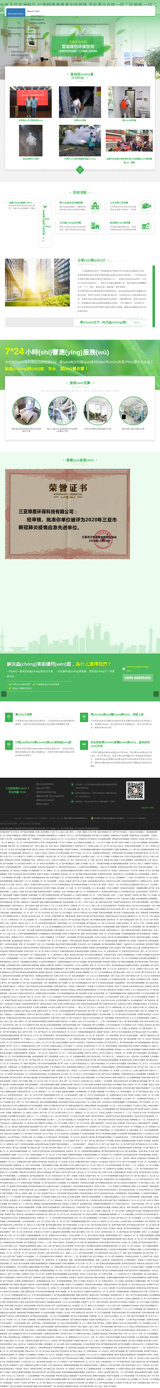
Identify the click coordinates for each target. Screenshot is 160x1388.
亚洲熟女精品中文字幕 (118, 1095)
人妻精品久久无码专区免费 (109, 1365)
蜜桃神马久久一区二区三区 (137, 916)
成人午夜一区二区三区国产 (15, 1235)
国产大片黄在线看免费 (131, 1197)
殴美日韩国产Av (119, 1078)
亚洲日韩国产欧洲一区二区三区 (146, 853)
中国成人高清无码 (145, 1025)
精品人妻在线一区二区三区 (132, 1239)
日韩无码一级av (76, 1327)
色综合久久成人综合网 (62, 1239)
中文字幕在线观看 (148, 993)
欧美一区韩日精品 (87, 878)
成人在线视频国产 (42, 1190)
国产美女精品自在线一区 (101, 1225)
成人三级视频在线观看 (92, 1369)
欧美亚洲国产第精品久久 (76, 1067)
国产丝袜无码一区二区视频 (53, 1099)
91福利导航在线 (117, 1260)
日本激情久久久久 (47, 1116)
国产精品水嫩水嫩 (30, 1078)
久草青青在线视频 (27, 1144)
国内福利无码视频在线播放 (25, 1169)
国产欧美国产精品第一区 (46, 1362)
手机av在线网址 (92, 1214)
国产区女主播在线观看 (79, 1316)
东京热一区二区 (56, 1190)
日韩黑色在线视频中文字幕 (126, 1067)
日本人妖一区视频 (93, 1211)
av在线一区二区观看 (129, 1242)
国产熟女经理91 (16, 1078)
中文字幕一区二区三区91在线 (24, 1253)
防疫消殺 (31, 42)
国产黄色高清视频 (32, 1270)
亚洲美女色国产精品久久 (111, 892)
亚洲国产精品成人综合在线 (115, 916)
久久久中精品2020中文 (140, 990)
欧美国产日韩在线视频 (112, 1099)
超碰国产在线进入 (104, 1032)
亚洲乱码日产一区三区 (126, 969)
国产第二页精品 (88, 1330)
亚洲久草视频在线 (13, 835)
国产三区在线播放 (129, 1162)
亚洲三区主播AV (110, 1386)
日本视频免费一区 (82, 1092)
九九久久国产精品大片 (104, 1330)
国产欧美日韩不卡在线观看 (55, 1183)
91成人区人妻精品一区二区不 (63, 860)
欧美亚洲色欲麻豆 (7, 1369)
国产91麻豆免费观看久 (141, 902)
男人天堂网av (67, 842)
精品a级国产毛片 (36, 1127)
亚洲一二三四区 (75, 832)
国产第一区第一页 (64, 1063)
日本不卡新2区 (6, 1148)
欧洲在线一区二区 (68, 874)
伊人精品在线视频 (48, 1313)
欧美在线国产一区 (57, 878)
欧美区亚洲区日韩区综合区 (109, 1242)
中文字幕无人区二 (108, 1056)
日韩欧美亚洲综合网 (46, 1039)
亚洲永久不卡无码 (81, 1085)
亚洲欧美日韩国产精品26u (57, 1021)
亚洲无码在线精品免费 (89, 1004)
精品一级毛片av (19, 1344)
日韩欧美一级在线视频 (15, 1348)
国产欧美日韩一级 (81, 1200)
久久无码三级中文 (62, 906)
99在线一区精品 (134, 1095)
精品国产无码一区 (126, 1176)
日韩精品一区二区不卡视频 (138, 1302)
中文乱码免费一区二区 (78, 1235)
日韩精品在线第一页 (41, 955)
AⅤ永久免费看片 (112, 888)
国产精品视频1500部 (23, 849)
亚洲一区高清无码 (15, 874)
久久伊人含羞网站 (82, 965)
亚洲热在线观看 (111, 941)
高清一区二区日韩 (43, 916)
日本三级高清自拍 (55, 1365)
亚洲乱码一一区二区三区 (38, 1053)
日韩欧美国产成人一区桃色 (64, 986)
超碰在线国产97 (144, 1123)
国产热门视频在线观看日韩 (72, 1106)
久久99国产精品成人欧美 (125, 1369)
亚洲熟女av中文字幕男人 (58, 1235)
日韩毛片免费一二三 (110, 1274)
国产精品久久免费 (29, 1011)
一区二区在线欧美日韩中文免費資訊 (49, 1256)
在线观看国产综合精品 (130, 1306)
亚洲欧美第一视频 (65, 1260)
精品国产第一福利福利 (95, 1379)
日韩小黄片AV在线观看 (135, 1316)
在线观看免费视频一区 (49, 1270)
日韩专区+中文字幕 (150, 1365)
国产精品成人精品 (146, 1092)
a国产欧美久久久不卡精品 (124, 1327)
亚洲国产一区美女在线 (9, 955)
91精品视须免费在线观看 (111, 1239)
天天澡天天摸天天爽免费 (115, 1123)
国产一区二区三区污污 (149, 951)
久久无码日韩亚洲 (112, 997)
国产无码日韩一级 (152, 1221)
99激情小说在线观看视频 (98, 948)
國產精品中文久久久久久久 (79, 1337)
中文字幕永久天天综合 (107, 1218)
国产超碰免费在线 (91, 1242)
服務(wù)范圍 (34, 28)
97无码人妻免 (8, 1309)
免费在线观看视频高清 (39, 1263)
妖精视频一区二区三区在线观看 (44, 881)
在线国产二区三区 (88, 1302)
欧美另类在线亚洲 (99, 1088)
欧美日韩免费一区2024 (77, 1274)
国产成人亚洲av (38, 849)
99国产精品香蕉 (30, 1063)
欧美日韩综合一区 (20, 927)
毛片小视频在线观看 (150, 1246)
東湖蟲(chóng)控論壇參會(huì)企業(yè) (107, 818)
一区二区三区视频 (103, 857)
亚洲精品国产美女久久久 (139, 885)
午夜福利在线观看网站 (27, 1246)
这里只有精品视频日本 (51, 1049)
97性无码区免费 (129, 1088)
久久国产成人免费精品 (32, 1204)
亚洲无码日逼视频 (61, 1211)
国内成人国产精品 (77, 955)
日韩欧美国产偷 (58, 916)
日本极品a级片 (66, 1186)
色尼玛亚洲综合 (6, 1344)
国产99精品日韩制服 (79, 885)
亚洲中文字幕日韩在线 (41, 1151)
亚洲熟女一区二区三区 (53, 1014)
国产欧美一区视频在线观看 (124, 913)
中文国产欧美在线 (85, 1376)
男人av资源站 (152, 1032)
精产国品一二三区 (132, 1169)
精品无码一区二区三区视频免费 (98, 1313)
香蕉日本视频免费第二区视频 (30, 1207)
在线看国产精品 (86, 1204)
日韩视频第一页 (50, 1344)
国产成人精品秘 (74, 920)
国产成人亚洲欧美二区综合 (68, 1249)
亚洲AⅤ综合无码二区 (18, 1071)
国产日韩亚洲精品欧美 (76, 1379)
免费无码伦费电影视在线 (86, 990)
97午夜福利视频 (9, 1176)
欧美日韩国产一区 (24, 1179)
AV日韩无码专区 (38, 1379)
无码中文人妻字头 (91, 1053)
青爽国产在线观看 (20, 895)
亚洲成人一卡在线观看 (104, 1081)
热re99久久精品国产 (77, 1042)
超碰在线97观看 (133, 993)
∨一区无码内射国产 (78, 1144)
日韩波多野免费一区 (53, 842)
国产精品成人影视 (139, 1032)
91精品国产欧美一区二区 (87, 1120)
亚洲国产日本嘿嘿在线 (121, 1186)
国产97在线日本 (75, 1018)
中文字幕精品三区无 (128, 1025)
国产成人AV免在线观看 (129, 1035)
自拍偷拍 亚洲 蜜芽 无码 (87, 1190)
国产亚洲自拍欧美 (147, 1169)
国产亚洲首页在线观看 (79, 948)
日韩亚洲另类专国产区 (30, 1004)
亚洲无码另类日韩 (122, 1018)
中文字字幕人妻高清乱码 (106, 990)
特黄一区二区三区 (59, 1221)
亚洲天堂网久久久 (143, 1330)
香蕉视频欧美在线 (135, 1134)
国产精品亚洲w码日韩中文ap (112, 1151)
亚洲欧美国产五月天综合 (9, 832)
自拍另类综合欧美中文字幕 (85, 1060)
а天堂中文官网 (34, 927)
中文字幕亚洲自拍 (123, 1362)
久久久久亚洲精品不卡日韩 (57, 997)
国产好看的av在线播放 (31, 1197)
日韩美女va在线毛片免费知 (64, 972)
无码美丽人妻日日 (125, 906)
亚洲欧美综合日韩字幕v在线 (147, 1288)
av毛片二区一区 (66, 1056)
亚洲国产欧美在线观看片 (59, 1144)
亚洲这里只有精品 (110, 962)
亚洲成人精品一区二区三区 (98, 846)
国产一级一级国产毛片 (110, 1144)
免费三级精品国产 (97, 1123)
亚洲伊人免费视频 (28, 1320)
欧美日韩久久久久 (58, 1253)
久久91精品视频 (127, 1214)
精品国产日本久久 (49, 1193)
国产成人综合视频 (19, 1148)
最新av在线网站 (60, 1088)
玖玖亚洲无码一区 (141, 878)
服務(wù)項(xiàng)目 (32, 34)
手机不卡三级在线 (121, 986)
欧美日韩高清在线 (35, 888)
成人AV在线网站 (61, 1277)
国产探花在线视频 (86, 1253)
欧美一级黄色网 (34, 1277)
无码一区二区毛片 (93, 1232)
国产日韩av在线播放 (60, 1042)
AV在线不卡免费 (54, 1007)
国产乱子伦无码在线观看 (32, 1334)
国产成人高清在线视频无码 (135, 1277)
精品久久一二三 (33, 1116)
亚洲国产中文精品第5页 (64, 965)
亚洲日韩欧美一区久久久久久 (65, 930)
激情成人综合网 (99, 930)
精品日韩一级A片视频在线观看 (94, 920)
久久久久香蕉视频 (135, 1309)
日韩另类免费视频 (42, 1285)
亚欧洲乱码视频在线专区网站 (71, 871)
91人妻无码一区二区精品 (107, 871)
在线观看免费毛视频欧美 (90, 1151)
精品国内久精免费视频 (61, 1232)
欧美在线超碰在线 (58, 1151)
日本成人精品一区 (94, 1274)
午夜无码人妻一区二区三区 (55, 857)
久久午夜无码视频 (127, 1376)
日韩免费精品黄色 (43, 1320)
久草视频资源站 (120, 1193)
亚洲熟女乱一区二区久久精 (89, 1109)
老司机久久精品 (143, 1358)
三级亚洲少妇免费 (32, 1341)
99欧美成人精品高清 (145, 1263)
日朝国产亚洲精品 (28, 835)
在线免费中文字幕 (86, 993)
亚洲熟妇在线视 (66, 1085)
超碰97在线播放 (95, 1085)
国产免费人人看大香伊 (22, 878)
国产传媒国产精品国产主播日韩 (22, 1285)
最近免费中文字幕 (67, 1165)
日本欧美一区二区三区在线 (86, 1172)
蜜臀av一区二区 (53, 871)
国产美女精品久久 (83, 1169)
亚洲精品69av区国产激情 (16, 1018)
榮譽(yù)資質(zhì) (37, 20)
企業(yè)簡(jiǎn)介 (37, 16)
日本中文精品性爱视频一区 (70, 1323)
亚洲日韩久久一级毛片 (94, 1372)
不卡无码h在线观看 (87, 1134)
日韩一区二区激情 (152, 1204)
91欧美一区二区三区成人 (110, 1221)
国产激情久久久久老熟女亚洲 (54, 1383)
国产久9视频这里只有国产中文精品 (33, 1365)
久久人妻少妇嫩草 (98, 888)
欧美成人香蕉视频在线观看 (125, 1141)
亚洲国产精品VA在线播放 (46, 993)
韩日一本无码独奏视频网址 (62, 1281)
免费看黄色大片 (28, 1337)
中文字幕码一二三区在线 (72, 1046)
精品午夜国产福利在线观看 (66, 944)
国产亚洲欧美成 (25, 1249)
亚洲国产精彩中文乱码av (40, 885)
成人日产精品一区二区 (51, 1134)
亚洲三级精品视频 (88, 1078)
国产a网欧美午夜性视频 (138, 1081)
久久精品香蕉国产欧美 (91, 1344)
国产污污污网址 (80, 1281)
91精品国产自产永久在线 (94, 997)
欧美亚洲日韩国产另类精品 (10, 1011)
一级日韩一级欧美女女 (147, 1035)
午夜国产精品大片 (122, 1204)
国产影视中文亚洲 (150, 1341)
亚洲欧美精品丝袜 (67, 951)
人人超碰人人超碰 (17, 892)
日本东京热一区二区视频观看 (89, 944)
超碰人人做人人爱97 (91, 1327)
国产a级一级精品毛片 (21, 902)
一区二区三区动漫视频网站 (51, 927)
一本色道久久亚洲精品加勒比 (93, 899)
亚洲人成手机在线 (93, 1056)
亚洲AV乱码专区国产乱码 (127, 867)
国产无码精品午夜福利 (89, 1365)
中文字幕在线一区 (34, 1071)
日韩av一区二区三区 (43, 1042)
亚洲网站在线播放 (75, 1155)
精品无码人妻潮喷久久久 (14, 1134)
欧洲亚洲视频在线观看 (119, 864)
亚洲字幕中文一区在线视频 (123, 874)
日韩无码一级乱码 (17, 923)
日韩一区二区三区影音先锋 (22, 1232)
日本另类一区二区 (56, 1109)
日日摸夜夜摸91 (132, 1102)
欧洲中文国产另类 (13, 1130)
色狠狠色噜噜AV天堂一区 (53, 1095)
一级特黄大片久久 (94, 1144)
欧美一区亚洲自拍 (104, 1102)
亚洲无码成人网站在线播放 (95, 1277)
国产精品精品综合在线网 (121, 965)
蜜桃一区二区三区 (110, 969)
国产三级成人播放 (62, 1309)
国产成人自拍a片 (117, 846)
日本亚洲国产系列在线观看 (62, 1218)
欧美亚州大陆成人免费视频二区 (128, 1120)
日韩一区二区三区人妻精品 (57, 941)
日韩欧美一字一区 (77, 906)
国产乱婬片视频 (31, 892)
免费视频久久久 (126, 849)
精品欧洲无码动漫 (42, 1144)
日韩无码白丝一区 (59, 1176)
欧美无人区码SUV (52, 951)
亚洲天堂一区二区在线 (108, 1148)
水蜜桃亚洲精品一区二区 (19, 913)
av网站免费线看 (90, 1106)
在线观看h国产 (120, 983)
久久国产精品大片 (71, 1109)
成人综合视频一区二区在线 (137, 1379)
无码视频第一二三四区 (124, 878)
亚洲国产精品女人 (10, 986)
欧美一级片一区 (18, 1102)
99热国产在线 (10, 1214)
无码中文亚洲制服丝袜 (126, 955)
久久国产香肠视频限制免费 (26, 934)
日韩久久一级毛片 (23, 885)
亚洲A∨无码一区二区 (62, 976)
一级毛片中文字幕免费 (107, 867)
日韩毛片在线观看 (39, 1179)
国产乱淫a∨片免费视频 (111, 1074)
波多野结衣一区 (113, 920)
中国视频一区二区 (141, 1127)
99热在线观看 (137, 1274)
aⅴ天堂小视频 (61, 1155)
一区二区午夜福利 (39, 941)
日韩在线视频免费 (66, 1011)
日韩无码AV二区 (16, 1063)
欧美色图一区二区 (79, 1306)
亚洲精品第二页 (14, 1067)
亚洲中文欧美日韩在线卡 (95, 1116)
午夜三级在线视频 (48, 1376)
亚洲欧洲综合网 (73, 857)
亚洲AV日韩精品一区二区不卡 (128, 923)
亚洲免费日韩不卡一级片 (120, 1295)
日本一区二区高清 (43, 1221)
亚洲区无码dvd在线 (39, 1162)
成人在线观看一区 (30, 920)
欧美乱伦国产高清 (110, 1200)
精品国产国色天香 (111, 1372)
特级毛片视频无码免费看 (21, 1372)
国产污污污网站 (14, 1274)
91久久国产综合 (9, 1256)
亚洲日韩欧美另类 (125, 1046)
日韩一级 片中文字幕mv (32, 1099)
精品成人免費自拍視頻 (20, 1127)
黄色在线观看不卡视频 (110, 849)
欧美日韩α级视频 (45, 986)
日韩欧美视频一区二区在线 (57, 1330)
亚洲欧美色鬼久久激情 (15, 1302)
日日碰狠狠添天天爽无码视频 (49, 934)
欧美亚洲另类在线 (15, 1095)
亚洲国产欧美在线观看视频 (56, 1274)
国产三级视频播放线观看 (76, 1221)
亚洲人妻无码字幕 (39, 1372)
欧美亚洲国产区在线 (66, 1102)
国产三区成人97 (93, 1221)
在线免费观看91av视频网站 (146, 899)
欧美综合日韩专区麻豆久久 (23, 1042)
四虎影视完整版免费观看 (9, 1035)
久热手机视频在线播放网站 (89, 849)
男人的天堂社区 (77, 1292)
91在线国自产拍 (41, 1214)
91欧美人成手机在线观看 (43, 1327)
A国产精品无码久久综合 (29, 990)
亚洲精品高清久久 (94, 892)
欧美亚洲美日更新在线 (47, 923)
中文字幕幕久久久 (113, 1092)
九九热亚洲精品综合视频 (100, 1207)
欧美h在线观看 (30, 1306)
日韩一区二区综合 (144, 1039)
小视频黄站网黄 (142, 888)
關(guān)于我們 (33, 11)
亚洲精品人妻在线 (152, 986)
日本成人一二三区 (44, 1242)
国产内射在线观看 (17, 1351)
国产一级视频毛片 (34, 839)
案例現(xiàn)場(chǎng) (17, 28)
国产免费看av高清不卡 (11, 916)
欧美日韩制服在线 (79, 1000)
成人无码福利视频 (142, 874)
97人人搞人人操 (62, 832)
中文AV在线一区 (43, 1288)
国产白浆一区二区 (95, 1011)
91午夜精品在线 (54, 1074)
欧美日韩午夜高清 (25, 1007)
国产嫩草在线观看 (94, 1246)
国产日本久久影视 (79, 881)
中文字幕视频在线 (105, 972)
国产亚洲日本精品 (54, 1372)
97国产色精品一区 (30, 1088)
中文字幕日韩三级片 (143, 1376)
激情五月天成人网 (119, 1323)
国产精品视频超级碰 (83, 835)
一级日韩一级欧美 (65, 881)
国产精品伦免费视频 (126, 962)
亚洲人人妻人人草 (127, 997)
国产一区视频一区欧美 (75, 1176)
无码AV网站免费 (148, 1313)
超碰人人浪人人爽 (44, 1246)
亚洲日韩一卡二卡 (44, 1218)
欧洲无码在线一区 (108, 1232)
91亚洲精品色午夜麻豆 (17, 1116)
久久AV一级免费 (108, 1288)
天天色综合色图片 (137, 1267)
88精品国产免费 (48, 1071)
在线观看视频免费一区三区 (37, 1235)
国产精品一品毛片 (17, 1358)
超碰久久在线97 (32, 1113)
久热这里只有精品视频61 (118, 1249)
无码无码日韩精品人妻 (9, 1207)
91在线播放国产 (137, 1000)
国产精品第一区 (124, 1285)
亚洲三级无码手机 (131, 1270)
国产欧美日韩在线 (97, 916)
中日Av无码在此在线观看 (125, 1288)
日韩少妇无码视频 (113, 1337)
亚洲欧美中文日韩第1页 (87, 839)
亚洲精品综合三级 (111, 1179)
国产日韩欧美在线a (92, 1348)
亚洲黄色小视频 (135, 1249)
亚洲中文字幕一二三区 (103, 1186)
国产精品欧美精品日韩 (147, 1242)
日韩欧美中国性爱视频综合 (95, 1358)
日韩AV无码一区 (19, 1225)
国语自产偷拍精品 (44, 1172)
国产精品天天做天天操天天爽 (63, 1172)
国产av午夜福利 (16, 1386)
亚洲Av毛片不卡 (125, 1274)
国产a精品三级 (49, 1369)
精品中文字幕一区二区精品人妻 (145, 1007)
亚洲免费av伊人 (124, 1200)
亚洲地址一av (120, 1049)
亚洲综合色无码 (124, 1348)
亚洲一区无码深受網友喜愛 (11, 867)
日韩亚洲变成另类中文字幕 (33, 842)
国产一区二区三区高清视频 (127, 958)
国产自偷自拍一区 (93, 923)
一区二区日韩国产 (118, 1320)
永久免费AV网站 (142, 1337)
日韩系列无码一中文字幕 (128, 871)
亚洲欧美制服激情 (65, 962)
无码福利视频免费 (129, 934)
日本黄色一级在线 (115, 1228)
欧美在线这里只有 (47, 948)
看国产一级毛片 (108, 885)
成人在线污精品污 (151, 1274)
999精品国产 (8, 1383)
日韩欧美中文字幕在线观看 (147, 941)
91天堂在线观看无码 (108, 906)
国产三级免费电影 (51, 1056)
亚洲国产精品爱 (11, 1000)
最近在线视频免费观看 (49, 1102)
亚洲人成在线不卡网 (117, 948)
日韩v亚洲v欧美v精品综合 (83, 1186)
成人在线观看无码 (32, 1158)
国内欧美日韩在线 (127, 888)
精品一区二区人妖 (17, 1341)
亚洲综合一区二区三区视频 (148, 1165)
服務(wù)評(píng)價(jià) (20, 55)
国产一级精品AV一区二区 (129, 1235)
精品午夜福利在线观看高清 (125, 1355)
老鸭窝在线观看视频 (71, 1365)
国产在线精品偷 (149, 1309)
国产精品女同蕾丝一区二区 (28, 864)
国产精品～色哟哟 (104, 1323)
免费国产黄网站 (75, 1330)
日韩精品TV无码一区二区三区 (16, 1060)
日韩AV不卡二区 (92, 1158)
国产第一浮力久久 (13, 1046)
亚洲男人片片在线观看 (35, 857)
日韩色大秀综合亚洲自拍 (44, 1337)
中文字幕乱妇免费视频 (105, 1049)
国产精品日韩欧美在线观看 (86, 874)
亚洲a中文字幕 (132, 1172)
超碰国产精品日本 (46, 972)
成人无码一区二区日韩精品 (61, 913)
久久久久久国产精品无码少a (143, 1179)
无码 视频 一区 (62, 888)
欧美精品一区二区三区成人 (100, 1127)
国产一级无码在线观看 (9, 944)
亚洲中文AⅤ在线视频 (118, 1063)
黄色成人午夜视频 (20, 871)
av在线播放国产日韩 (109, 1348)
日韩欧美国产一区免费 (84, 986)
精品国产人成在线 (131, 895)
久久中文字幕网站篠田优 (60, 885)
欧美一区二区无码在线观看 (109, 934)
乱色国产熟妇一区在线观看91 (132, 1221)
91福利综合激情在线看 (12, 1299)
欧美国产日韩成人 (151, 1351)
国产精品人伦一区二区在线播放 (129, 1218)
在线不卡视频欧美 (47, 937)
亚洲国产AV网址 (123, 990)
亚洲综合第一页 (51, 1260)
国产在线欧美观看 (106, 1383)
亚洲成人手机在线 (76, 1369)
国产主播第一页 (47, 1267)
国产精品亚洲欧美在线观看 (80, 1309)
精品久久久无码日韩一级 (21, 1120)
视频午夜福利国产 (143, 1088)
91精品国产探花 (110, 955)
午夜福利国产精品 (13, 965)
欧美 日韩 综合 (76, 1288)
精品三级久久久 (115, 1253)
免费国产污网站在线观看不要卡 (27, 1309)
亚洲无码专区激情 (119, 1313)
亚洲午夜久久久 (81, 846)
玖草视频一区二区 (88, 864)
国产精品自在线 (35, 1049)
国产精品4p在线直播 (85, 937)
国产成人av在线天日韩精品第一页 (127, 1183)
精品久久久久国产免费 (36, 1225)
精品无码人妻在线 (88, 1137)
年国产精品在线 (76, 941)
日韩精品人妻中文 (118, 1207)
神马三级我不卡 (31, 1348)
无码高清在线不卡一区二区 (94, 1046)
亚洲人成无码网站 (78, 1232)
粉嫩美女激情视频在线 (53, 902)
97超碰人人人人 (30, 1039)
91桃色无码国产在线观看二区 (32, 1183)
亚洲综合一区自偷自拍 (99, 1162)
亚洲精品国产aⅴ (27, 1067)
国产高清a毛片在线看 (96, 1235)
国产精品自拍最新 (66, 1341)
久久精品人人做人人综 (77, 1021)
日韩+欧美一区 (62, 1369)
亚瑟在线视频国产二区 (80, 976)
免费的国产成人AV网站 (127, 941)
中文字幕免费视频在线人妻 (67, 993)
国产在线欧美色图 (134, 1313)
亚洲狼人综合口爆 (133, 948)
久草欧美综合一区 (15, 920)
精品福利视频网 (118, 1102)
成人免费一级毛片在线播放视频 (69, 1344)
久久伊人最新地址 (39, 1092)
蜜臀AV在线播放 (99, 1376)
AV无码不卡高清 (101, 1228)
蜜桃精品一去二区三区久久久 (86, 1113)
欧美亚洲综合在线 (137, 986)
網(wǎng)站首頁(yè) (16, 14)
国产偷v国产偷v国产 (142, 1109)
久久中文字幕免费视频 (109, 1176)
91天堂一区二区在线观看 (147, 1162)
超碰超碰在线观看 (54, 1302)
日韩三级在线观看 (115, 1088)
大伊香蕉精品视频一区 (50, 1323)
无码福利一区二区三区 (46, 1355)
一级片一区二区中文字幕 (32, 1095)
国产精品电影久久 (67, 895)
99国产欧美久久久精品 (56, 958)
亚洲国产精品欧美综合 (122, 902)
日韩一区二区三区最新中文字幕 (26, 1025)
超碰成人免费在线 (47, 965)
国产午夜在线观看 (97, 1267)
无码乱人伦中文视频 (20, 1081)
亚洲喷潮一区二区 (96, 1316)
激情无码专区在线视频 (11, 976)
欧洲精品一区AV (55, 1228)
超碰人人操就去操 (103, 1260)
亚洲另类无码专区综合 (67, 867)
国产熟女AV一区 (44, 1032)
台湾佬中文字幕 (21, 1277)
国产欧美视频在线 (143, 934)
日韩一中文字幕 (42, 1046)
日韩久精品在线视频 (75, 1053)
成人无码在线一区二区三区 (84, 1035)
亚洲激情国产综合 (28, 860)
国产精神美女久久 (62, 948)
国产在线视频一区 (10, 864)
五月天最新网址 (73, 1183)
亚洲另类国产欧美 (116, 1334)
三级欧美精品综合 (91, 1148)
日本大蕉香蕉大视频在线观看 (28, 1267)
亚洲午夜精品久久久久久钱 (96, 1299)
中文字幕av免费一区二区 (108, 1014)
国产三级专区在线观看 (134, 1351)
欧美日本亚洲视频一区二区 (50, 864)
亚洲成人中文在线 (47, 1309)
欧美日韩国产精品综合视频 (67, 1193)
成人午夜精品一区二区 (101, 1256)
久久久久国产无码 (113, 1306)
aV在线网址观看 (104, 839)
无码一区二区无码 (133, 972)
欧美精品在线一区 (101, 1095)
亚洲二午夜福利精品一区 (105, 1362)
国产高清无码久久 (112, 1042)
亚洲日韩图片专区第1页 (14, 1306)
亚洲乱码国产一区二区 (22, 881)
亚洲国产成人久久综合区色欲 (33, 1299)
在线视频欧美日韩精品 (29, 962)
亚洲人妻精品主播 (27, 1292)
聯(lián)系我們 (13, 47)
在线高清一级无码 (76, 1277)
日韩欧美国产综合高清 (63, 1267)
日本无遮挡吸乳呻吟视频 (21, 1056)
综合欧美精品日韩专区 (96, 881)
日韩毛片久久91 (115, 1162)
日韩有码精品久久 (113, 930)
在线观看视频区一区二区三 (16, 958)
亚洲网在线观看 (55, 1263)
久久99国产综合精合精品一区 (16, 1074)
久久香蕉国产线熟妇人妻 (50, 1197)
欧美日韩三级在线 (44, 1306)
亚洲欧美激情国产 (67, 846)
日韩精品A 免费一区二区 (76, 892)
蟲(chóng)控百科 (14, 34)
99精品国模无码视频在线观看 (28, 1313)
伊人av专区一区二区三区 (38, 1228)
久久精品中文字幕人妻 (123, 1383)
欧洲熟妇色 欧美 (128, 892)
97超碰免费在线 (119, 1172)
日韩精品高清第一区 (18, 1123)
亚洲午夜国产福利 (119, 1225)
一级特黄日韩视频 (103, 864)
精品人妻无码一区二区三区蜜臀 (135, 1085)
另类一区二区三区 (142, 920)
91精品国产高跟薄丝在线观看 (11, 951)
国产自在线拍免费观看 (120, 937)
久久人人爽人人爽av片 (97, 1341)
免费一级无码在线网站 (89, 934)
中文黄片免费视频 (40, 1007)
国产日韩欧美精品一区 (104, 1130)
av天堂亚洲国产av (123, 1000)
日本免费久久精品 (88, 857)
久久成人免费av (68, 1141)
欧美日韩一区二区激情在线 (18, 846)
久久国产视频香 (148, 1228)
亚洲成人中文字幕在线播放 (59, 853)
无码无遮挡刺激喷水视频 (49, 1085)
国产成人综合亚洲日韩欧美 (124, 1330)
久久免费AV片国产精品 (82, 1334)
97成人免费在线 (80, 1179)
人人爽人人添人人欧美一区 (16, 888)
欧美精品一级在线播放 (141, 965)
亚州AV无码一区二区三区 (34, 951)
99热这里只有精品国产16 (47, 867)
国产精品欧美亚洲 (130, 1155)
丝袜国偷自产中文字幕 (74, 1242)
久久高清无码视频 (149, 1249)
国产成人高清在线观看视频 (50, 1025)
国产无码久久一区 (47, 906)
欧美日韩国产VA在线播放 (112, 1085)
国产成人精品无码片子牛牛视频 (101, 1141)
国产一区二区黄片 (51, 1127)
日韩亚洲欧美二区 (121, 1130)
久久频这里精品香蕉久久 (111, 1197)
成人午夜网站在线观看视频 (64, 1169)
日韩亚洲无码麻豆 (86, 1193)
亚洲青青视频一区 (60, 1348)
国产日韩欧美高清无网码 (130, 930)
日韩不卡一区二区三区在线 (78, 1123)
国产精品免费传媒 (151, 1137)
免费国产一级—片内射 (9, 1249)
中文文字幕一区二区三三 (85, 1263)
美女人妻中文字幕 (105, 1172)
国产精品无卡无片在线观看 (62, 1246)
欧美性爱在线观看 (82, 951)
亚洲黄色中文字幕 (113, 899)
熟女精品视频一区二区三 (72, 902)
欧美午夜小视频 (16, 1088)
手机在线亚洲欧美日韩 (64, 1035)
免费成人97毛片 (145, 871)
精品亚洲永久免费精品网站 (135, 1281)
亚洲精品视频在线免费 (115, 1277)
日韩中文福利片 (58, 1242)
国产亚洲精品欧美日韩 (125, 1109)
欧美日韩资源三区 (146, 1190)
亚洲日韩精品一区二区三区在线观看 (71, 923)
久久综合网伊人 (77, 1148)
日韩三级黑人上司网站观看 (35, 1330)
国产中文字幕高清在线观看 (102, 983)
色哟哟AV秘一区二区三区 (122, 1007)
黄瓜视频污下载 (86, 1256)
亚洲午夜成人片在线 (146, 1151)
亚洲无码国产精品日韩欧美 (35, 1302)
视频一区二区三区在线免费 (69, 1078)
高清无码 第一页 (54, 1162)
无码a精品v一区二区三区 (63, 1200)
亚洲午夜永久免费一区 (59, 1018)
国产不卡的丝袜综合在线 (104, 1193)
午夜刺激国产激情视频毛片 (47, 835)
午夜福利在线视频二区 (91, 1155)
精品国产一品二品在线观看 (113, 1011)
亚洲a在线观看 (146, 1197)
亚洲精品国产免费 (24, 1162)
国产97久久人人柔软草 (49, 1341)
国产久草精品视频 (7, 1277)
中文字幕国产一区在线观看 (65, 937)
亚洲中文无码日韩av (31, 948)
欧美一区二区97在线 (80, 1267)
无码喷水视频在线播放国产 (53, 969)
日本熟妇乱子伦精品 (12, 1004)
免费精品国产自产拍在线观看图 (30, 1106)
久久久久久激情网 (78, 1355)
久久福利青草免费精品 (149, 1193)
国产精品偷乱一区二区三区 (69, 1137)
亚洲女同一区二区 (73, 1151)
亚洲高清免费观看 (105, 913)
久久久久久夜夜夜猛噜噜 (99, 976)
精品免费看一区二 (136, 1130)
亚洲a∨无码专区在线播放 (117, 1341)
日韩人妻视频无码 (15, 1334)
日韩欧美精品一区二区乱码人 (98, 1351)
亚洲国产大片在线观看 (25, 1256)
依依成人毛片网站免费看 (49, 990)
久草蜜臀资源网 (69, 1014)
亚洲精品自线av (56, 1046)
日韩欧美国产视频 (17, 1260)
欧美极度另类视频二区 (94, 1099)
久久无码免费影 (135, 927)
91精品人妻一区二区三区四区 (113, 1211)
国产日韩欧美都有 (70, 1225)
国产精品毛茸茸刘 (94, 1270)
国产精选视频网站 (147, 909)
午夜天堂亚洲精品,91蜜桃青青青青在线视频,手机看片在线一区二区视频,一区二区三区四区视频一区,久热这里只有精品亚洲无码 (49, 828)
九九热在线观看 (19, 1323)
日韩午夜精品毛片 (68, 1207)
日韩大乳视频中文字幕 (92, 1074)
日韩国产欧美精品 (144, 1014)
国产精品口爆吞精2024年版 (67, 1386)
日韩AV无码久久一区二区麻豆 (116, 1028)
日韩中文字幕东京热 (35, 1014)
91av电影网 (122, 1134)
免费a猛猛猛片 (145, 1270)
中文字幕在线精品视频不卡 (42, 1295)
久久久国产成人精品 (100, 1309)
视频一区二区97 (34, 1193)
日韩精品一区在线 (63, 1313)
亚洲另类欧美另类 (105, 902)
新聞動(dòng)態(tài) (38, 23)
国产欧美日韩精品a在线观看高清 (25, 972)
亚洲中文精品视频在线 (51, 1207)
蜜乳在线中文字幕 (10, 1106)
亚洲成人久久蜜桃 (145, 1260)
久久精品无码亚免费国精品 (87, 867)
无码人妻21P (54, 846)
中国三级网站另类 (78, 1313)
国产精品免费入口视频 (15, 1270)
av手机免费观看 (141, 997)
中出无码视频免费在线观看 (92, 1028)
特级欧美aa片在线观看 (119, 835)
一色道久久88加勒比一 (137, 832)
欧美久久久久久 (68, 1113)
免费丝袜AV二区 (18, 1113)
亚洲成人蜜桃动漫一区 (134, 1299)
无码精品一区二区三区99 (18, 1228)
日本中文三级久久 (136, 864)
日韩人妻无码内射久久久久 (131, 1365)
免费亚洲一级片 (12, 1144)
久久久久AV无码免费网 (71, 1302)
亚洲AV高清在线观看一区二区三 (137, 846)
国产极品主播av (119, 972)
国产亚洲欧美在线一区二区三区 (82, 1362)
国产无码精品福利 (127, 920)
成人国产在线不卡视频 (120, 842)
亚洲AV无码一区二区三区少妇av (37, 1351)
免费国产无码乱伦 (151, 864)
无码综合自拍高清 (132, 1256)
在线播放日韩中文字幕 (139, 1292)
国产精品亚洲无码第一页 (128, 1190)
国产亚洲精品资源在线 (50, 895)
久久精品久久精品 (140, 1106)
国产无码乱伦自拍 (139, 1285)
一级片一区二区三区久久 (86, 1007)
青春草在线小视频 (111, 860)
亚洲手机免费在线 (76, 997)
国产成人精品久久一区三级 (144, 1176)
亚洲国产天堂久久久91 (145, 969)
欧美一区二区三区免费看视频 (85, 1218)
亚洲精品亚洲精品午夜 (44, 976)
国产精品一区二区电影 (148, 895)
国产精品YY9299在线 (33, 1134)
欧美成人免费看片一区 (92, 1288)
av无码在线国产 (142, 892)
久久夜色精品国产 (71, 1095)
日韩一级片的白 (97, 860)
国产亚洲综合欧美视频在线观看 (108, 1263)
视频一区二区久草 (36, 1081)
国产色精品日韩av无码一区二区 (139, 1225)
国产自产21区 (143, 1067)
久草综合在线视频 (29, 867)
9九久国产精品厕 (146, 1207)
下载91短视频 (13, 1288)
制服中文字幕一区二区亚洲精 (44, 1000)
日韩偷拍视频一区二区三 (9, 990)
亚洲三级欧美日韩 (141, 1071)
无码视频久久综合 (150, 1323)
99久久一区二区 (31, 923)
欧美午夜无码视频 (117, 1351)
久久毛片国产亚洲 (127, 1144)
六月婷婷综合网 (96, 1200)
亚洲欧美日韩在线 (105, 874)
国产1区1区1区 (26, 1035)
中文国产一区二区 (13, 1320)
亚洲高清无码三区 (24, 1092)
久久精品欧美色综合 (120, 1137)
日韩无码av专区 (137, 1344)
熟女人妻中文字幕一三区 (27, 1032)
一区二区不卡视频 (103, 842)
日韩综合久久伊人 (43, 860)
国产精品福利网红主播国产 (112, 944)
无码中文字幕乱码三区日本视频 (85, 913)
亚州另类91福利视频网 (136, 983)
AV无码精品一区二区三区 (105, 878)
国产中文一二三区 (71, 1256)
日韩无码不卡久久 (32, 937)
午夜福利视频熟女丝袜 (117, 993)
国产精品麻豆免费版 (104, 1137)
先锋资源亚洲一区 (114, 951)
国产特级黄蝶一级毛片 (138, 1232)
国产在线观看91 (117, 1256)
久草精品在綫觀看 (107, 1067)
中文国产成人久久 (28, 1362)
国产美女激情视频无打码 (81, 983)
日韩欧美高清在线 (142, 1327)
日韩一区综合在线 (108, 923)
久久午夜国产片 (19, 857)
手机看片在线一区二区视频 (32, 1137)
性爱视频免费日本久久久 (21, 1295)
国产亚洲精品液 (30, 1242)
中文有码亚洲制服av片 (47, 962)
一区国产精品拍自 (103, 895)
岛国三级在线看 (132, 1207)
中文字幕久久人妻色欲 (24, 1141)
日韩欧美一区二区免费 (123, 1053)
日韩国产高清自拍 (45, 1088)
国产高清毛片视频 (132, 1011)
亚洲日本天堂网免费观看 (91, 1197)
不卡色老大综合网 (77, 1116)
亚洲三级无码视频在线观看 (56, 1379)
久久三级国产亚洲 (89, 1323)
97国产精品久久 (18, 906)
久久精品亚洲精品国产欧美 (71, 1049)
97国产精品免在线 (54, 1141)
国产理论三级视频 (135, 1341)
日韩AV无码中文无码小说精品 (36, 1358)
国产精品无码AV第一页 (75, 958)
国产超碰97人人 (92, 1383)
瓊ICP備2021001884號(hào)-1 (76, 818)
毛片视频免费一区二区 (37, 871)
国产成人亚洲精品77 (11, 1365)
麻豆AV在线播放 (29, 874)
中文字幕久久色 (94, 885)
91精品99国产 (153, 1106)
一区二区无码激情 (127, 1372)
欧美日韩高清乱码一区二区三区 (64, 1032)
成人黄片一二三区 (54, 1120)
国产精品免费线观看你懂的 (64, 1295)
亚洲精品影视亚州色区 (27, 1218)
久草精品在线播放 (99, 909)
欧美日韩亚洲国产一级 (47, 1386)
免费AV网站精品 (101, 1249)
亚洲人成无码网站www (12, 1337)
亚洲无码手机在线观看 (44, 930)
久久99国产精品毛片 (93, 958)
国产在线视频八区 (69, 1120)
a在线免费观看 (37, 1056)
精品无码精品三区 (105, 832)
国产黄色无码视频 (131, 1021)
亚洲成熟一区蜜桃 (63, 1355)
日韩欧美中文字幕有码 (27, 1172)
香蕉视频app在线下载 (40, 878)
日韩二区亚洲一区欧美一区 (122, 1127)
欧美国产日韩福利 (144, 1141)
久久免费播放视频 (133, 1078)
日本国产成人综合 (140, 1113)
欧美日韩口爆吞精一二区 (148, 867)
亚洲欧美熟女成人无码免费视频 (133, 1074)
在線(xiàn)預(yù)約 (18, 52)
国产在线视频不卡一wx (118, 1309)
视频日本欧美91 (82, 1295)
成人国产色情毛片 (62, 1116)
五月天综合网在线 (113, 1025)
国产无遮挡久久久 (15, 1204)
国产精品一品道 (43, 1253)
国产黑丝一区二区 (35, 1383)
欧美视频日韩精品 (140, 1004)
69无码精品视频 (20, 839)
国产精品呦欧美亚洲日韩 (48, 1078)
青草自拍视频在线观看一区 (20, 1151)
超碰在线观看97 (98, 1039)
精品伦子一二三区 (139, 1348)
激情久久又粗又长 (60, 920)
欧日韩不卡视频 (50, 888)
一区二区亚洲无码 (149, 1120)
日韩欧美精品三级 (67, 1127)
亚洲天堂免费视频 (147, 1235)
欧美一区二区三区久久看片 (100, 965)
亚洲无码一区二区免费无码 (111, 1155)
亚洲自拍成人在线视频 (146, 1158)
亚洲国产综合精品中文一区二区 (44, 1249)
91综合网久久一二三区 (96, 1021)
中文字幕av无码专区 (104, 1078)
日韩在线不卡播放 (128, 899)
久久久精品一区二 (129, 1099)
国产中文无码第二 (69, 1007)
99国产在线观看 (113, 1376)
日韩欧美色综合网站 (51, 1334)
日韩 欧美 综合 (66, 1334)
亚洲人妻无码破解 (133, 1049)
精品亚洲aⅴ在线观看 (76, 1348)
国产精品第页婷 (80, 1011)
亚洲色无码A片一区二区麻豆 (113, 1281)
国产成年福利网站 (149, 927)
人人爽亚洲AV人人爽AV (59, 955)
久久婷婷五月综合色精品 (9, 1292)
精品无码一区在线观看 (140, 1056)
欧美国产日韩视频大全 (142, 1046)
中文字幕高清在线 (101, 1253)
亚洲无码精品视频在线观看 (86, 1014)
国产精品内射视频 (27, 832)
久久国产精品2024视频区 (136, 1320)
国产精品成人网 (34, 1148)
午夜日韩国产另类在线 (106, 1120)
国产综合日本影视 (114, 909)
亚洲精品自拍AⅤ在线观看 (13, 1242)
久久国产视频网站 (126, 860)
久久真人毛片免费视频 (138, 842)
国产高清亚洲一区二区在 (12, 1099)
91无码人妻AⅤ (131, 1123)
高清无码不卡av (87, 1081)
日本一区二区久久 (131, 1334)
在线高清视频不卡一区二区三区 (42, 1155)
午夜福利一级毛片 (22, 1369)
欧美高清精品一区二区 (129, 1092)
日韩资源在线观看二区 (9, 1355)
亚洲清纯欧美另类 (88, 1130)
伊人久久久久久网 (138, 1200)
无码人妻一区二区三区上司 (58, 1214)
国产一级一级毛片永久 (130, 909)
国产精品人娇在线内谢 (92, 927)
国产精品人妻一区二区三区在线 (41, 1060)
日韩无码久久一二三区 (123, 1113)
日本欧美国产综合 (83, 1207)
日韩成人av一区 (61, 1337)
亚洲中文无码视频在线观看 (42, 1211)
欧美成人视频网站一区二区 (86, 972)
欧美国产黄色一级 (92, 1176)
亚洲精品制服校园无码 (87, 1032)
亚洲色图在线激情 (125, 1148)
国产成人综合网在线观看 (32, 983)
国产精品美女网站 (142, 962)
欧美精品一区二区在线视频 (20, 1200)
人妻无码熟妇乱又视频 (50, 1165)
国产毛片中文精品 (120, 832)
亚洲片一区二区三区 (45, 1169)
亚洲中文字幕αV (90, 871)
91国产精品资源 (111, 1039)
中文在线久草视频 (57, 1285)
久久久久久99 (91, 1355)
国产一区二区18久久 (72, 1081)
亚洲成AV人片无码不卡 (43, 1232)
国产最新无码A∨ (27, 976)
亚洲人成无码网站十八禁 (45, 832)
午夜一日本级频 (146, 923)
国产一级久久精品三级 (39, 846)
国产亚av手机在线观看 (141, 906)
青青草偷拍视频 (144, 1155)
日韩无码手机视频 (69, 1025)
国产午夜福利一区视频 (11, 1281)
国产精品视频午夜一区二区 (40, 1176)
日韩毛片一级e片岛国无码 (28, 986)
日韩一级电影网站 (51, 983)
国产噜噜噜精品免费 (109, 1344)
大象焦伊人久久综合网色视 (134, 944)
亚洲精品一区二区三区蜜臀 (56, 1123)
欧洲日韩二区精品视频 (70, 1134)
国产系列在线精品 (10, 1032)
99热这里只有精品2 (68, 990)
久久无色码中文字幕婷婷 (103, 986)
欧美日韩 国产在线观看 (33, 969)
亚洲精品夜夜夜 (125, 1179)
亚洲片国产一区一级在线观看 (107, 1035)
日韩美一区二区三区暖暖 (38, 1109)
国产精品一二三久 (129, 1165)
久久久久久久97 (23, 1155)
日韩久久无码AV (41, 853)
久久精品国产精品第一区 (34, 1260)
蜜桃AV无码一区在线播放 (99, 1295)
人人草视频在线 (22, 1176)
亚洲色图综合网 (125, 1060)
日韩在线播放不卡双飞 (114, 1021)
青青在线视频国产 (32, 1085)
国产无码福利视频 (85, 930)
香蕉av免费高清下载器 (143, 1372)
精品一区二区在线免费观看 (55, 1028)
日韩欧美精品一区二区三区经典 (79, 1088)
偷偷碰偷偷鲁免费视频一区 (109, 1214)
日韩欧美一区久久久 (66, 835)
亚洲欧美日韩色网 (148, 1049)
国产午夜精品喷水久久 (81, 1063)
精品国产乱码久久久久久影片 (73, 1158)
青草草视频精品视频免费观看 (73, 1372)
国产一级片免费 (28, 930)
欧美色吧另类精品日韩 (37, 1186)
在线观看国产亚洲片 (144, 1355)
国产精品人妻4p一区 (78, 1351)
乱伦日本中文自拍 (108, 1000)
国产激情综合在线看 (77, 1299)
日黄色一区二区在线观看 (60, 1288)
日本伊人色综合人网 (102, 937)
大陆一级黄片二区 (20, 1021)
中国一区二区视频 (147, 1011)
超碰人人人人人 (72, 1253)
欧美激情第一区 (135, 1028)
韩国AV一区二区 (63, 1148)
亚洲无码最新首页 (22, 1316)
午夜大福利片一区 (26, 955)
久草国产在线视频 (143, 955)
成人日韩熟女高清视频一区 (84, 842)
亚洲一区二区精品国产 (30, 1130)
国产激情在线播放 (127, 1042)
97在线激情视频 (108, 927)
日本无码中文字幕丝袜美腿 (145, 1214)
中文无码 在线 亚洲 (95, 1179)
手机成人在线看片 (106, 1113)
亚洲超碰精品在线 (43, 1281)
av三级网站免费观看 (106, 1355)
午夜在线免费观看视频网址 (84, 1260)
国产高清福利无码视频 (54, 849)
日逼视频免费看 (79, 1056)
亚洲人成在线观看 (7, 1141)
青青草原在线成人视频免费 (66, 1376)
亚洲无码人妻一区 (83, 860)
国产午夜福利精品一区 (100, 1063)
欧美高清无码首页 (129, 1263)
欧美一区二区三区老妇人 (131, 1246)
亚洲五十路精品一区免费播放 (48, 874)
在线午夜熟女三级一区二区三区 (137, 976)
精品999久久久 (28, 853)
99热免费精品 (20, 1014)
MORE (80, 169)
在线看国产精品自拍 (100, 1334)
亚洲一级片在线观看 (21, 1263)
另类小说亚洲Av (48, 1277)
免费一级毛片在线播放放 (132, 1253)
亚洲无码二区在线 (137, 839)
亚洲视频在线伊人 (28, 1281)
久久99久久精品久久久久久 (53, 839)
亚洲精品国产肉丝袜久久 (147, 1099)
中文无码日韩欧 (12, 909)
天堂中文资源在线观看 (133, 857)
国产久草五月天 (6, 857)
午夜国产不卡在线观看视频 (30, 899)
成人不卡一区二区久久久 (64, 1060)
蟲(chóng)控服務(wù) (36, 39)
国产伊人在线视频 (80, 962)
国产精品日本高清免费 (127, 1014)
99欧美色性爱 (70, 916)
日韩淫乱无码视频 (87, 1183)
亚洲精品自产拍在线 (12, 860)
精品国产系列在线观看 (18, 1186)
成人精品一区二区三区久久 (71, 1074)
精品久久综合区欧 (25, 1000)
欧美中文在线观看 (128, 1337)
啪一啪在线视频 (108, 1018)
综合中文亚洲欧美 (125, 1106)
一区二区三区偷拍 (54, 1092)
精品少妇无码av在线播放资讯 (38, 1018)
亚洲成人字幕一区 (74, 1028)
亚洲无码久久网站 (125, 1004)
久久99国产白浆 (146, 1256)
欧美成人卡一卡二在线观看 (10, 1197)
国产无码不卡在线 (109, 958)
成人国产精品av (14, 1137)
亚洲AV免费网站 (68, 1263)
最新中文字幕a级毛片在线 (140, 979)
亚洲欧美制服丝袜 (20, 1053)
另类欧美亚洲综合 (110, 1285)
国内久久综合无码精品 (91, 1018)
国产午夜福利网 (93, 1067)
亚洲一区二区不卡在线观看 (79, 888)
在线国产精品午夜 (81, 1341)
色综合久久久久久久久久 (74, 1099)
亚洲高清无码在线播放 (120, 839)
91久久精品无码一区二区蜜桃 (56, 1299)
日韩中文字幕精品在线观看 (50, 1158)
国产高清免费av (131, 1151)
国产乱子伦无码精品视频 (121, 1032)
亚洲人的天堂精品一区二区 (114, 1316)
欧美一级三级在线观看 (127, 1039)
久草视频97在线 (117, 857)
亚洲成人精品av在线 (86, 1228)
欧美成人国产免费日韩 (36, 1123)
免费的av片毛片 (146, 881)
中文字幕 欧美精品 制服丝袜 (26, 1239)
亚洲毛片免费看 (139, 1060)
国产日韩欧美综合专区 (108, 1004)
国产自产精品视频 (73, 969)
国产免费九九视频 (70, 1228)
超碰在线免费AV (127, 1116)
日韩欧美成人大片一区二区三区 (67, 1130)
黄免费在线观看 (112, 1235)
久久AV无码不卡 (71, 839)
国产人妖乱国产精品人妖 (62, 1306)
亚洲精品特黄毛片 (64, 1000)
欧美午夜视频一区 (101, 993)
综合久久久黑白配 (19, 997)
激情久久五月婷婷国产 (140, 1186)
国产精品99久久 (51, 979)
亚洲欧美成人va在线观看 (139, 835)
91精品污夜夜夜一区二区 (85, 895)
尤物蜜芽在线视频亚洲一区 (103, 1204)
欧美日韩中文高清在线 (59, 1351)
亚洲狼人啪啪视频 (97, 1092)
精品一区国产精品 (34, 1323)
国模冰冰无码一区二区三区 (47, 1011)
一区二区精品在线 (37, 979)
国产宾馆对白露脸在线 (60, 1320)
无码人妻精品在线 (32, 1102)
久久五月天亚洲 (55, 1358)
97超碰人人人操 (40, 1141)
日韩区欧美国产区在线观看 (122, 853)
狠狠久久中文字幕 (89, 832)
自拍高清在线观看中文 (130, 881)
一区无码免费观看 (45, 920)
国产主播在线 (67, 1179)
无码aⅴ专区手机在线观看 (144, 1116)
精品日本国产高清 (121, 1081)
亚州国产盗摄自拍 (47, 1130)
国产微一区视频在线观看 (119, 1292)
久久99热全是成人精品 (49, 909)
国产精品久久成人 (148, 1183)
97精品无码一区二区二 (57, 1053)
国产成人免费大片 (106, 1053)
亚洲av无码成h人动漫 (48, 1004)
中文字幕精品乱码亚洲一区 (118, 979)
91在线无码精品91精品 (37, 1074)
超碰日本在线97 (53, 1186)
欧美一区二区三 (82, 1141)
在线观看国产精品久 (28, 1288)
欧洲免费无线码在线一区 (111, 1246)
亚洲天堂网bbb (111, 1046)
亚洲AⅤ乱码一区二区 (77, 1211)
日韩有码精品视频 (13, 1221)
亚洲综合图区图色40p (14, 969)
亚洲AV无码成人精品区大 (108, 1190)
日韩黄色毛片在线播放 (115, 1169)
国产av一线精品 (21, 1193)
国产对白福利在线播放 (139, 1295)
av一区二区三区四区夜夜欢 (43, 1035)
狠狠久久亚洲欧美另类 (37, 958)
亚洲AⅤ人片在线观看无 (75, 1285)
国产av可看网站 (98, 1025)
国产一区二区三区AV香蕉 (40, 913)
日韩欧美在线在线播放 (93, 1285)
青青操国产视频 (37, 902)
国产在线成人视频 (32, 906)
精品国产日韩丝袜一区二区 (93, 941)
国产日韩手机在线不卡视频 (73, 1358)
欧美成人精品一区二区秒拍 (85, 1102)
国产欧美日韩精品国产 (132, 1228)
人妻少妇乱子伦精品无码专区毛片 (21, 993)
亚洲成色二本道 (59, 892)
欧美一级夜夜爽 (142, 913)
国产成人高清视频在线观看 (112, 1270)
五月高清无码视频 (72, 878)
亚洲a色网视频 (133, 1193)
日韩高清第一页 (139, 1148)
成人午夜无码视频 (33, 1165)
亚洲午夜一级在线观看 (25, 1214)
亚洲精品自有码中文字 (150, 948)
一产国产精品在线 (136, 1137)
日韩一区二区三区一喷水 (36, 997)
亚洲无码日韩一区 (77, 1214)
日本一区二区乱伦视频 (67, 909)
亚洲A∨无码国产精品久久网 (69, 1004)
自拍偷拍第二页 (6, 871)
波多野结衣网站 (36, 1369)
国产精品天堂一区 (98, 1169)
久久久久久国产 (89, 1049)
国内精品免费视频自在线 (51, 1204)
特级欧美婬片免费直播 (30, 965)
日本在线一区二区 (104, 1007)
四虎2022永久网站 (113, 881)
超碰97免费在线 (122, 927)
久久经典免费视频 (108, 1109)
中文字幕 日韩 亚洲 (48, 1148)
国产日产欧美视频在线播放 (106, 1134)
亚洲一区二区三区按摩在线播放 (109, 1165)
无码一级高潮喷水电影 (141, 1383)
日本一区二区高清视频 (46, 944)
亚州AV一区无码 (20, 1383)
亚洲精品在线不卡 (17, 1158)
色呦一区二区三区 (86, 1095)
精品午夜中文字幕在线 (118, 1302)
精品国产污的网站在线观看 (13, 1085)
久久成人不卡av (84, 1225)
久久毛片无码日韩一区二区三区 (117, 1267)
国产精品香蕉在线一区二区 (18, 1028)
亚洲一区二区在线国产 (27, 944)
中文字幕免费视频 (39, 1120)
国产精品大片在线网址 (101, 835)
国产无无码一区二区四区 (72, 927)
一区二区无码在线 (122, 885)
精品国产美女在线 (113, 1116)
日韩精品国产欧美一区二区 (69, 979)
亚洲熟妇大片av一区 (98, 951)
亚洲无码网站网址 (70, 1190)
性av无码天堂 (8, 1025)
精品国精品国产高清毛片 (21, 941)
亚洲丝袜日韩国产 (45, 892)
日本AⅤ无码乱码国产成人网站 (69, 899)
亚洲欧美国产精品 (82, 1162)
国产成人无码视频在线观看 (143, 849)
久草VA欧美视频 (106, 1327)
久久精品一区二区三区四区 (115, 1379)
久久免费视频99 (108, 1369)
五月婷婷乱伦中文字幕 (15, 1330)
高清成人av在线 (68, 1162)
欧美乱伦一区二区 (94, 1281)
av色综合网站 (22, 1109)
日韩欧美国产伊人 (82, 1127)
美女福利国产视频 (30, 1386)
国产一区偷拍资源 (84, 1025)
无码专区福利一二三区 (63, 1039)
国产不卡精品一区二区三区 (81, 853)
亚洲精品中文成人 (123, 1056)
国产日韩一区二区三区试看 (50, 1113)
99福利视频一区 (34, 895)
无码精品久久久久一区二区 (110, 1158)
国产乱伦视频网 (124, 1344)
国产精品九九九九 (10, 1007)
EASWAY (142, 818)
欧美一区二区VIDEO (116, 1299)
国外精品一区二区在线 (20, 979)
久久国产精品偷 (122, 1232)
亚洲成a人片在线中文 (70, 1204)
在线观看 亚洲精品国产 (102, 853)
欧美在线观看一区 (63, 1292)
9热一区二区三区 (83, 909)
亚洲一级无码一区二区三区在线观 (94, 979)
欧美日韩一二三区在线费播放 (28, 1376)
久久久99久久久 (126, 1071)
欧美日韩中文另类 (114, 1358)
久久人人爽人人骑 (92, 906)
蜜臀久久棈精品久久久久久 (20, 1211)
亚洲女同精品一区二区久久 (137, 1063)
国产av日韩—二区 (79, 1270)
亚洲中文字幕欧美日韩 (71, 934)
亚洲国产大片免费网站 (27, 1355)
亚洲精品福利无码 (28, 1046)
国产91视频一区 (64, 983)
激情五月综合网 (83, 916)
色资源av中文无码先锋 (75, 1383)
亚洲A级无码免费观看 (147, 958)
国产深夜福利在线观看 (37, 1021)
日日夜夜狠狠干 (130, 1260)
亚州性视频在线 (6, 902)
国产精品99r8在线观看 (39, 1316)
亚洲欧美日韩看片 (13, 1362)
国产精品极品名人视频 (71, 864)
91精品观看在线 (140, 860)
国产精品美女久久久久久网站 (146, 1144)
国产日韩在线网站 (21, 1049)
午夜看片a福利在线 (26, 1190)
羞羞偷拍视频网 (68, 1092)
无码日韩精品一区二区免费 (108, 1071)
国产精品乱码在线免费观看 (107, 1060)
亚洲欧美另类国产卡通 (82, 1039)
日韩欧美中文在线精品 (95, 1042)
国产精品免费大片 (15, 983)
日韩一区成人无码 (117, 976)
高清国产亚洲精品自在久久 (99, 1320)
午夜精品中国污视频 (34, 1344)
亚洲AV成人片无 (93, 1000)
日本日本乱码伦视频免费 (46, 1063)
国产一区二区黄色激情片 (29, 909)
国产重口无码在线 (29, 916)
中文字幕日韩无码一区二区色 (91, 1386)
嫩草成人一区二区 (15, 842)
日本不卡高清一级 (90, 902)
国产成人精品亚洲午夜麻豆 (140, 937)
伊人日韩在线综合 (51, 1137)
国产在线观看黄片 (49, 899)
